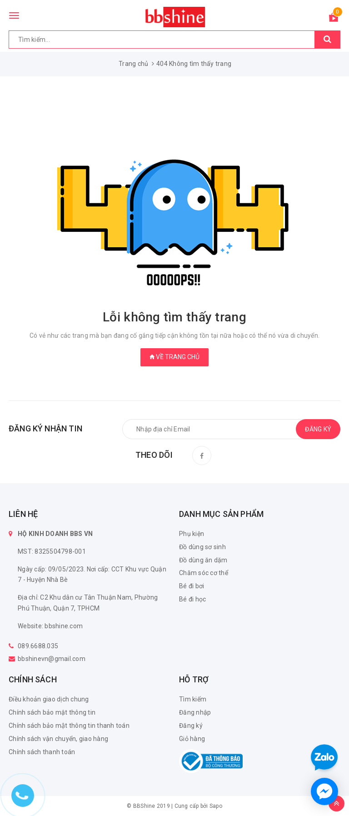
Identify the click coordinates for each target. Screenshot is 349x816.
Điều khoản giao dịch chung (49, 699)
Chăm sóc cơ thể (203, 572)
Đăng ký (191, 725)
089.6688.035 (38, 646)
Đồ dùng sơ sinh (202, 547)
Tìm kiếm (192, 699)
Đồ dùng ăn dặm (203, 560)
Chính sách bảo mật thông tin (52, 712)
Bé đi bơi (191, 586)
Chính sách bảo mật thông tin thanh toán (69, 725)
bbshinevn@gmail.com (51, 658)
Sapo (215, 806)
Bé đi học (192, 599)
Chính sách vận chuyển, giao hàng (58, 738)
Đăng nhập (195, 712)
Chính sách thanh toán (42, 752)
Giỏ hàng (192, 738)
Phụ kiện (191, 533)
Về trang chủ (174, 356)
